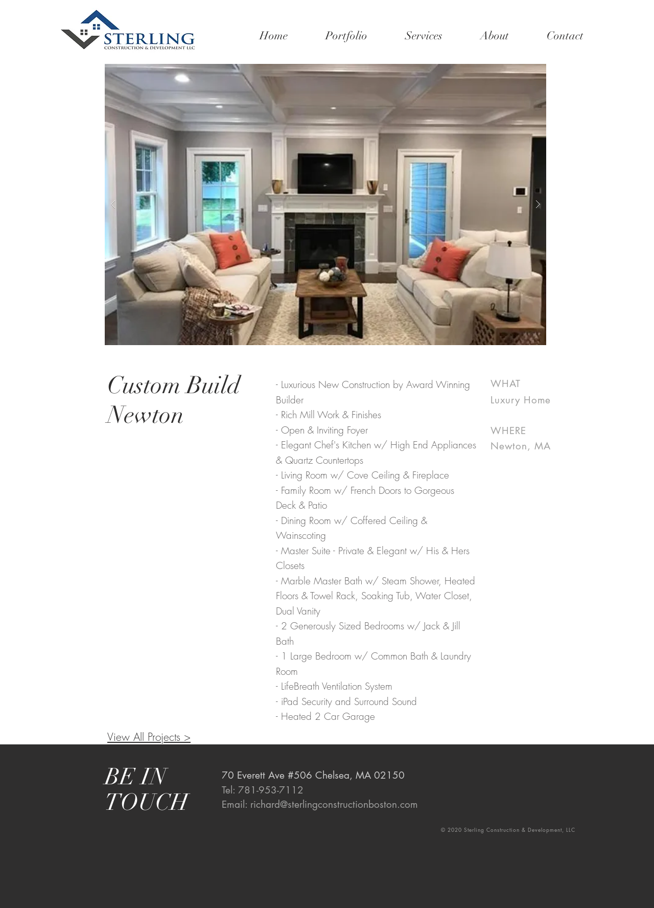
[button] (325, 204)
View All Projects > (149, 737)
